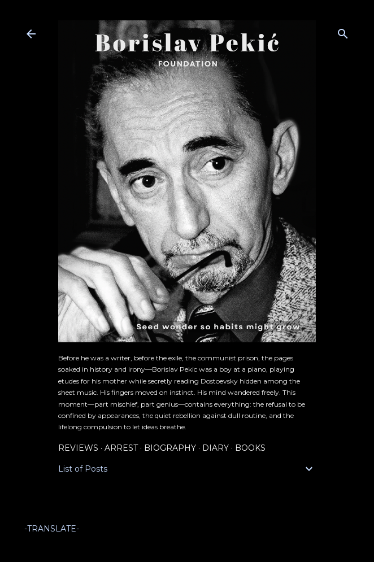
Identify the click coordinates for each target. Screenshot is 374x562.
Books (250, 448)
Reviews (78, 448)
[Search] (343, 31)
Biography (170, 448)
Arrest (121, 448)
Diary (215, 448)
